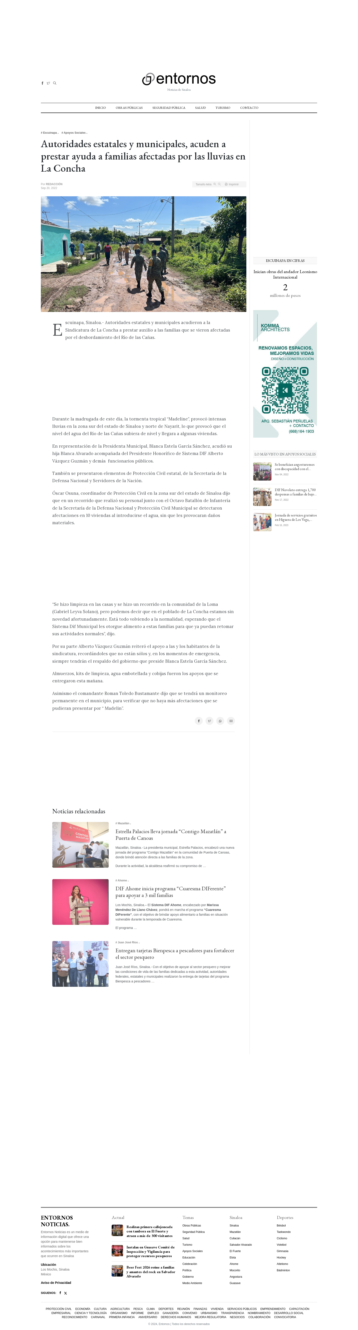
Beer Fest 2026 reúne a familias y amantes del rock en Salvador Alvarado (150, 1271)
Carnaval (98, 1317)
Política (186, 1270)
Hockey (281, 1257)
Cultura (100, 1309)
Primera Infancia (122, 1317)
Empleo (153, 1313)
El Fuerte (235, 1251)
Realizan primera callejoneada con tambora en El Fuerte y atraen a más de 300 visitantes (149, 1231)
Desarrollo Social (289, 1313)
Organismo (119, 1313)
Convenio (189, 1313)
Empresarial (61, 1313)
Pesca (138, 1309)
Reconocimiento (74, 1317)
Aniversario (147, 1317)
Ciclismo (282, 1238)
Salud (200, 108)
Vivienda (217, 1309)
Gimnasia (282, 1251)
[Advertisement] (179, 32)
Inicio (100, 108)
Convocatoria (285, 1317)
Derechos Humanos (176, 1317)
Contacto (249, 108)
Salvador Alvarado (241, 1244)
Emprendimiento (273, 1309)
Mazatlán (235, 1232)
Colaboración (259, 1317)
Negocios (237, 1317)
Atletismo (282, 1264)
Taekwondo (284, 1232)
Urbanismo (209, 1313)
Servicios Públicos (242, 1309)
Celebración (189, 1264)
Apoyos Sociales (192, 1251)
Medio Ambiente (192, 1283)
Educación (188, 1257)
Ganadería (171, 1313)
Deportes (166, 1309)
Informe (137, 1313)
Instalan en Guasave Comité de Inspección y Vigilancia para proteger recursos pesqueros (150, 1251)
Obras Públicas (129, 108)
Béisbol (281, 1225)
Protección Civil (58, 1309)
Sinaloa (234, 1225)
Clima (150, 1309)
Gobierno (188, 1276)
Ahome (234, 1264)
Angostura (236, 1276)
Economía (82, 1309)
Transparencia (232, 1313)
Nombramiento (259, 1313)
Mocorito (235, 1270)
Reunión (183, 1309)
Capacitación (299, 1309)
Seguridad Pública (169, 108)
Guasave (235, 1283)
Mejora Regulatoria (210, 1317)
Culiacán (235, 1238)
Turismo (223, 108)
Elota (233, 1257)
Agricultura (120, 1309)
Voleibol (281, 1244)
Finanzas (200, 1309)
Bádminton (283, 1270)
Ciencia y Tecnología (91, 1313)
